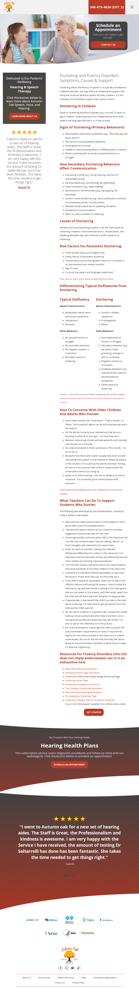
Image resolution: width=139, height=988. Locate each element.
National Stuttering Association (81, 668)
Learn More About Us (24, 116)
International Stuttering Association (83, 692)
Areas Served (44, 977)
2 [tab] (69, 876)
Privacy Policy (78, 982)
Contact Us (108, 44)
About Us (26, 977)
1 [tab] (65, 876)
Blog (84, 977)
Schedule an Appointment (69, 764)
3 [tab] (73, 876)
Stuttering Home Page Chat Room (82, 672)
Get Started (94, 712)
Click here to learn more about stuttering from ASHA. (87, 278)
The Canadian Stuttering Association (83, 688)
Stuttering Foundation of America (82, 684)
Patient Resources (66, 977)
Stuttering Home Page (76, 680)
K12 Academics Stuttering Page (81, 696)
